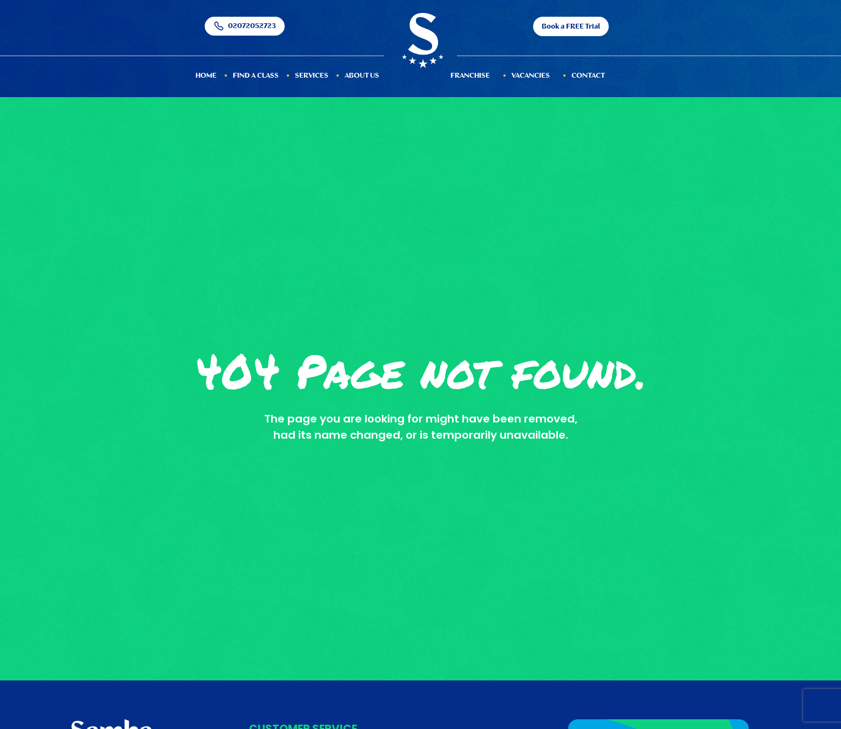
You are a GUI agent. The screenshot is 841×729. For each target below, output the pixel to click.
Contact (588, 76)
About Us (362, 76)
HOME (206, 76)
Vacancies (531, 76)
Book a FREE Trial (571, 27)
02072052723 (244, 26)
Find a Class (256, 76)
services (311, 76)
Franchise (470, 76)
